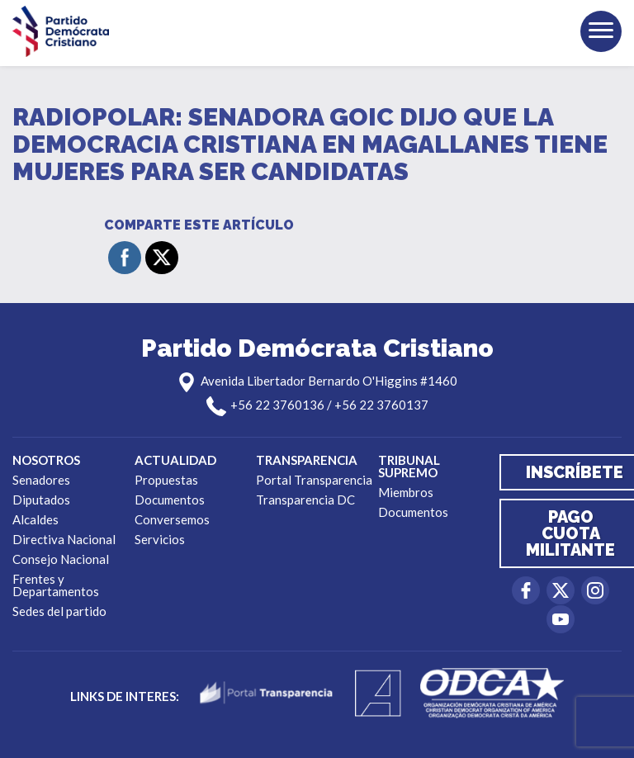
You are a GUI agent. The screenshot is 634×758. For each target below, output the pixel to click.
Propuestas (166, 479)
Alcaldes (35, 519)
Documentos (170, 499)
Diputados (41, 499)
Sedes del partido (59, 611)
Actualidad (175, 459)
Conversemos (172, 519)
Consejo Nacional (60, 559)
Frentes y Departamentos (55, 585)
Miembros (405, 492)
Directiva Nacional (64, 539)
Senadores (41, 479)
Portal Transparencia (314, 479)
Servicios (160, 539)
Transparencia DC (305, 499)
